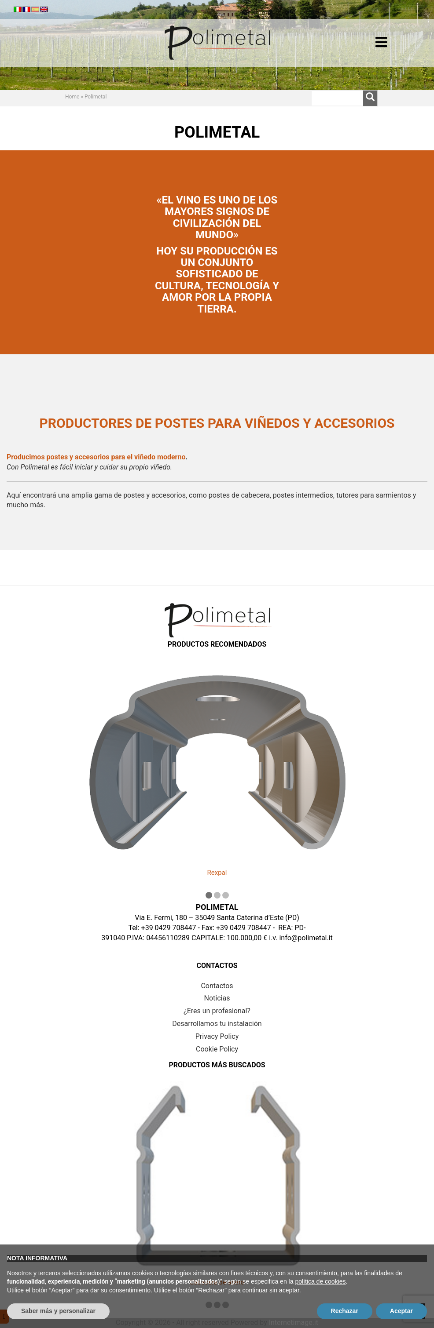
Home (72, 97)
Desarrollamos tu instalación (216, 1023)
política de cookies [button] (320, 1281)
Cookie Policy (217, 1049)
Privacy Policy (217, 1036)
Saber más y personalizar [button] (58, 1310)
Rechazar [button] (344, 1310)
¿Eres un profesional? (217, 1011)
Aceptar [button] (401, 1310)
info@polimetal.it (305, 938)
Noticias (217, 998)
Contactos (217, 986)
